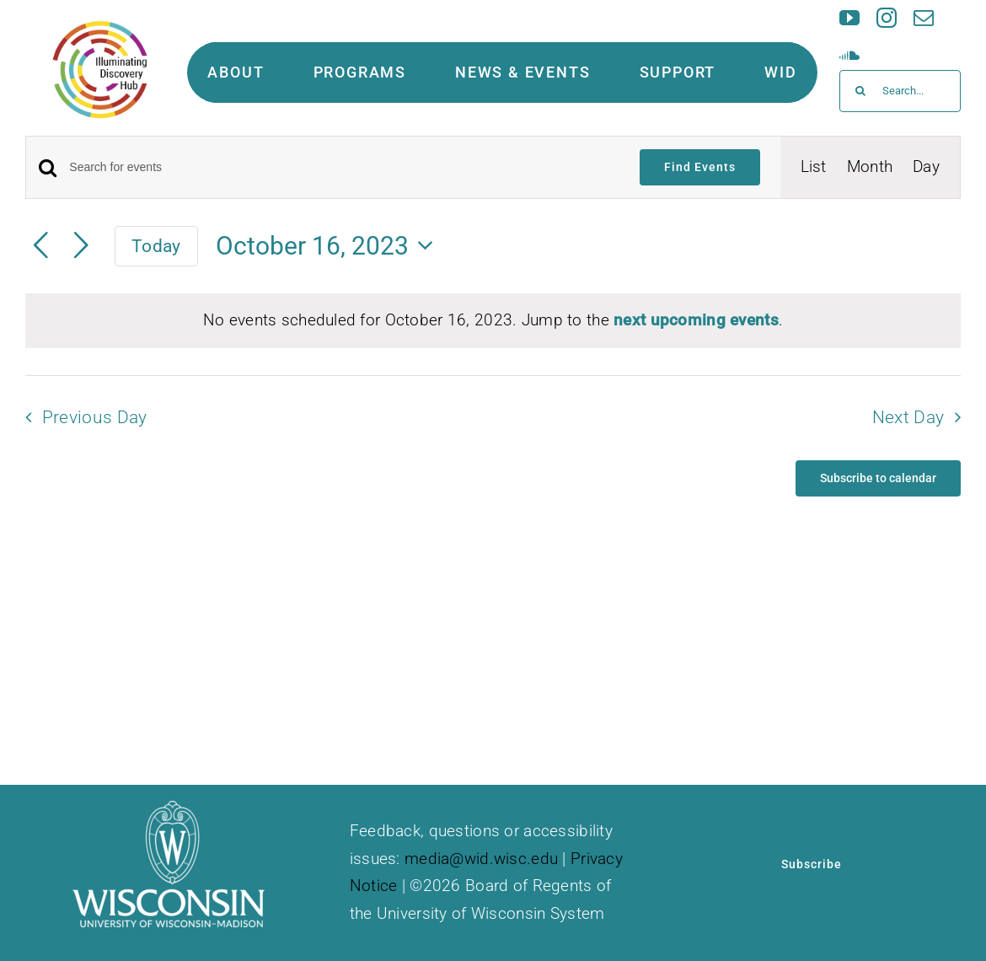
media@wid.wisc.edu (481, 858)
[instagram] (886, 18)
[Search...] (900, 91)
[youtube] (849, 18)
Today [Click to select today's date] (155, 245)
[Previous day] (40, 246)
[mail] (924, 18)
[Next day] (81, 246)
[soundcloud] (849, 55)
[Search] (860, 91)
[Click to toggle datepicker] (329, 246)
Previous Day (94, 417)
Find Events (700, 167)
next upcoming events (696, 320)
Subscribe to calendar (878, 478)
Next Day (908, 417)
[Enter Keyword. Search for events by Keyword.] (344, 167)
